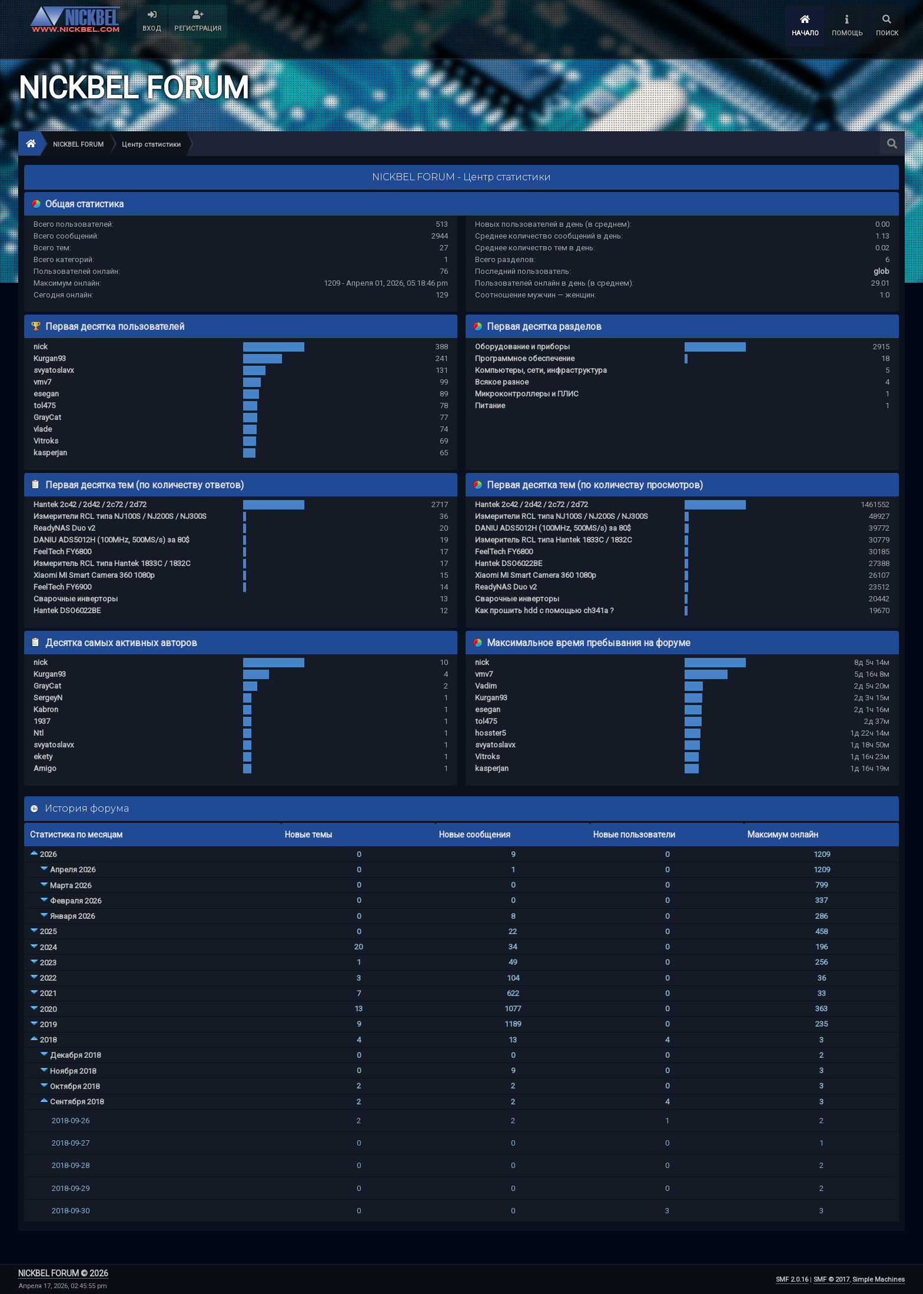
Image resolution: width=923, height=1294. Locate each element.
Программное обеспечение (525, 358)
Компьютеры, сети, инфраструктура (541, 370)
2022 (48, 978)
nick (41, 346)
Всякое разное (502, 382)
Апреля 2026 (72, 869)
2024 (48, 947)
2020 (48, 1009)
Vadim (486, 685)
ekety (43, 756)
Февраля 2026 (75, 900)
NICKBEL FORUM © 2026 (63, 1273)
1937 (42, 721)
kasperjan (50, 452)
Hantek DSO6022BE (67, 610)
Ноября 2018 (73, 1071)
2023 (48, 962)
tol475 (44, 405)
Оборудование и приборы (522, 346)
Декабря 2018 (75, 1055)
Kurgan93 (50, 358)
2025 (48, 931)
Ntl (39, 733)
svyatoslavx (54, 370)
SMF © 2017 (831, 1279)
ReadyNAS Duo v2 (64, 528)
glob (881, 271)
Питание (490, 405)
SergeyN (48, 697)
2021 (48, 993)
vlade (43, 429)
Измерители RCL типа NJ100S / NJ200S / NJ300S (120, 516)
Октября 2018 (74, 1086)
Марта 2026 (70, 885)
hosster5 (490, 733)
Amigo (45, 768)
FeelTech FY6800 (62, 551)
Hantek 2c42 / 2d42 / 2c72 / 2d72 (90, 504)
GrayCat (47, 417)
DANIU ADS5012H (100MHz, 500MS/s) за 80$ (112, 539)
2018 (48, 1039)
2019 (48, 1024)
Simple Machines (878, 1279)
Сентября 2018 (77, 1101)
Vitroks (46, 440)
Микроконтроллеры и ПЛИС (527, 393)
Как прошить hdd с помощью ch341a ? (544, 610)
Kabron (46, 709)
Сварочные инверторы (76, 598)
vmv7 (42, 382)
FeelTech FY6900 (62, 587)
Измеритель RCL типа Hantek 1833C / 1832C (112, 563)
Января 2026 (72, 916)
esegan (46, 393)
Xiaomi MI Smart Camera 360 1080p (94, 575)
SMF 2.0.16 (792, 1279)
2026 (48, 854)
